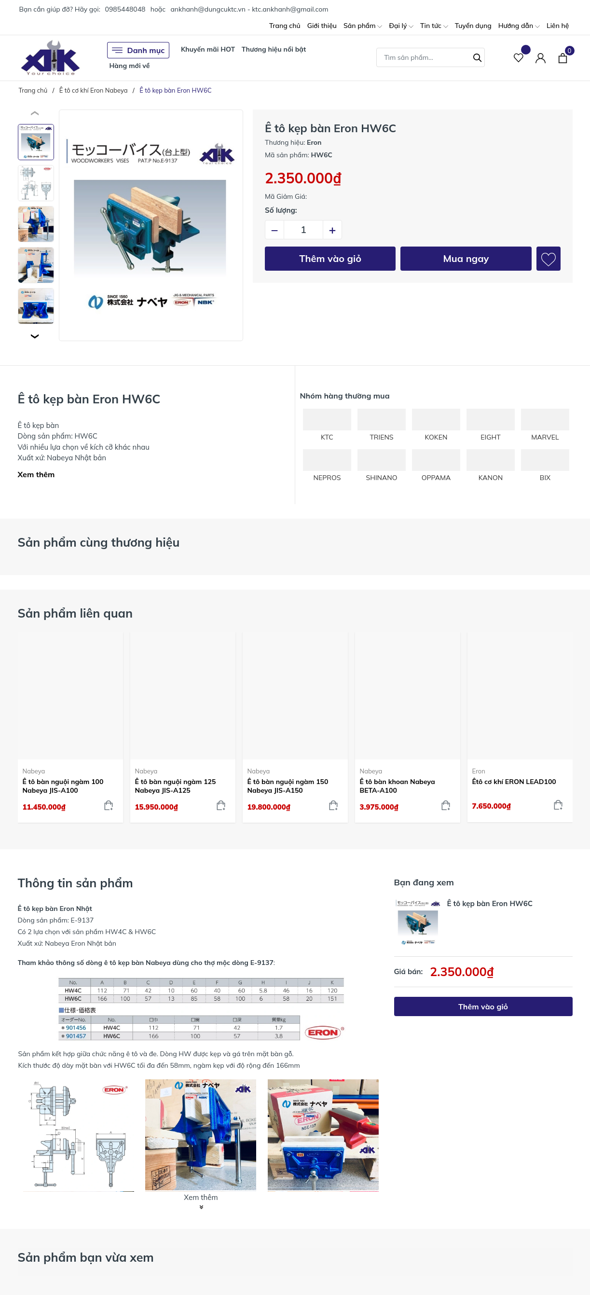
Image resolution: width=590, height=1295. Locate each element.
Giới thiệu (322, 25)
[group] (151, 225)
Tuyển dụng (473, 25)
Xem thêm (36, 474)
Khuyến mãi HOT (208, 49)
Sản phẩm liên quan (75, 613)
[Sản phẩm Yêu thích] (519, 58)
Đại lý (401, 26)
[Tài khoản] (540, 58)
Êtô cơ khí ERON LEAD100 (514, 781)
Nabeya (34, 771)
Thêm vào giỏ (330, 258)
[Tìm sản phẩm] (430, 57)
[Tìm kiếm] (477, 56)
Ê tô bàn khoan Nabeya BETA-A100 (397, 786)
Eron (478, 771)
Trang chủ (285, 25)
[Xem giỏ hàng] (563, 57)
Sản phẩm (362, 26)
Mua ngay (466, 258)
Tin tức (434, 26)
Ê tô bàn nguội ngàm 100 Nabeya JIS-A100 (63, 786)
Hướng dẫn (519, 26)
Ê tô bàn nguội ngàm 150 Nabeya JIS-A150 (288, 786)
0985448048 (125, 9)
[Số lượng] (303, 229)
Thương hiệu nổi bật (274, 49)
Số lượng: (281, 210)
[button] (36, 336)
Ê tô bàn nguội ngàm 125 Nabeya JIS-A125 (175, 786)
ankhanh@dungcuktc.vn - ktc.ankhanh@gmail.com (249, 9)
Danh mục (138, 50)
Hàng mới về (130, 65)
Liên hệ (558, 25)
